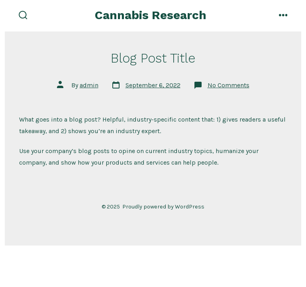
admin (89, 85)
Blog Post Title (153, 58)
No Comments (228, 85)
